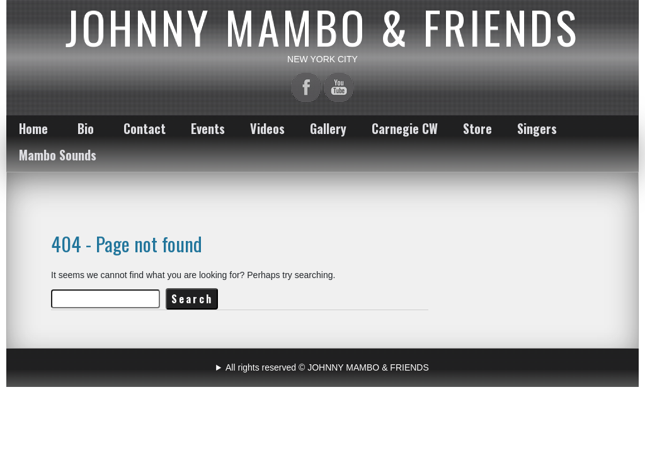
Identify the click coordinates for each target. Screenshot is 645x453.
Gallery (328, 128)
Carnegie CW (405, 128)
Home (33, 128)
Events (208, 128)
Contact (144, 128)
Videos (267, 128)
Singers (537, 128)
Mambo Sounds (57, 154)
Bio (85, 128)
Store (477, 128)
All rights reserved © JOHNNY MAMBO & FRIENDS (327, 367)
